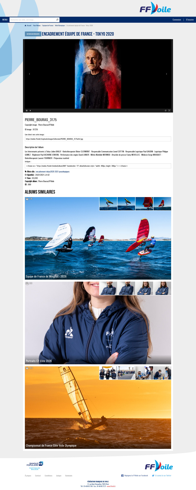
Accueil (28, 25)
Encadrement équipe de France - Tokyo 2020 (78, 34)
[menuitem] (28, 25)
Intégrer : (98, 164)
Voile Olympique (60, 25)
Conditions (48, 475)
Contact (38, 475)
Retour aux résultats (33, 34)
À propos (28, 475)
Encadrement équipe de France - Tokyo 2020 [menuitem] (79, 25)
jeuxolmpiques (64, 171)
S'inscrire (190, 19)
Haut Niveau (36, 25)
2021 (57, 171)
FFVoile (155, 8)
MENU (5, 19)
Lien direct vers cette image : (98, 137)
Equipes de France (47, 25)
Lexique (58, 475)
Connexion (177, 19)
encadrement (41, 171)
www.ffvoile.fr (111, 486)
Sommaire (68, 475)
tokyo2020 (50, 171)
